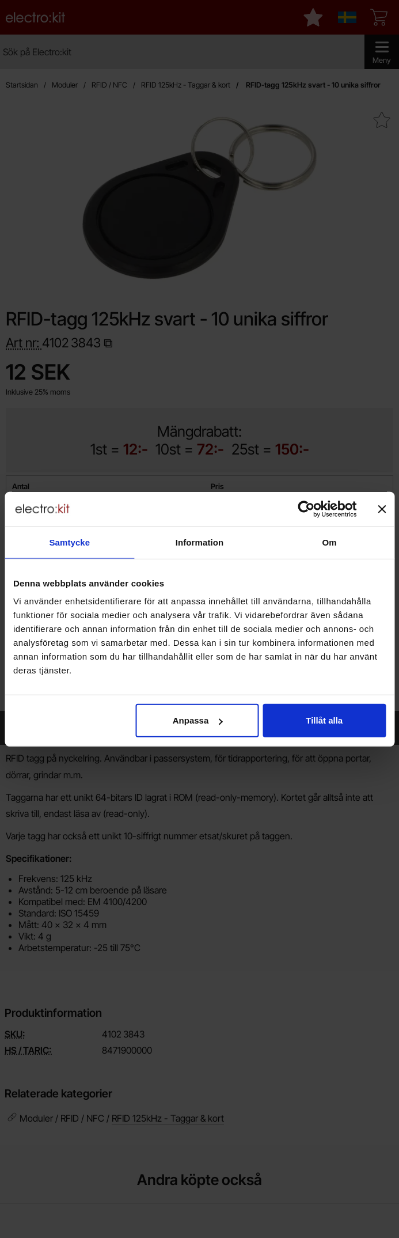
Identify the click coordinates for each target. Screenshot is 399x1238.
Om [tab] (329, 542)
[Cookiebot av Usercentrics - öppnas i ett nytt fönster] (306, 508)
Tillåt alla (324, 720)
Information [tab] (200, 542)
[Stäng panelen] (382, 509)
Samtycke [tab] (69, 542)
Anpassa (198, 720)
